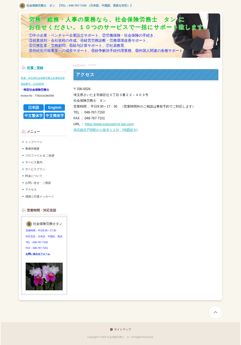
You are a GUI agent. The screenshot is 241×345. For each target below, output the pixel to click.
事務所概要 (32, 148)
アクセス (31, 189)
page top (215, 312)
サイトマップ (122, 329)
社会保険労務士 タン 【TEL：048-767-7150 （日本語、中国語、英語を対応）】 (76, 5)
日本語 (33, 108)
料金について (33, 175)
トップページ (33, 142)
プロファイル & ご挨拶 (39, 155)
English (54, 108)
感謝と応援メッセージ (39, 196)
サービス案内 (33, 162)
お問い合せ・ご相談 (38, 182)
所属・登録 (35, 68)
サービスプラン (35, 169)
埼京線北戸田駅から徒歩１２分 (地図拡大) (105, 130)
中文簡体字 (55, 116)
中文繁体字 (33, 116)
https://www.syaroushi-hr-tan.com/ (109, 124)
